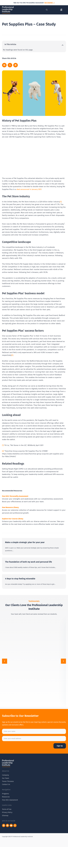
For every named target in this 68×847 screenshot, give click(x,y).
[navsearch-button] (47, 10)
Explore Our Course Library (12, 519)
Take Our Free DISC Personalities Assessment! (28, 3)
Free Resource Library (10, 507)
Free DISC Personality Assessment (15, 496)
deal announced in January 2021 (29, 189)
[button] (61, 10)
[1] (61, 202)
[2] (12, 355)
